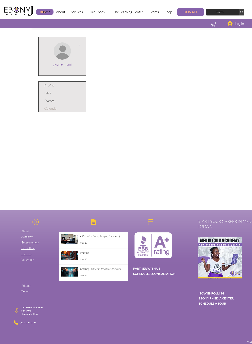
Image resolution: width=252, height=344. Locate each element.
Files (47, 93)
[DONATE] (190, 12)
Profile (49, 85)
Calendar (51, 108)
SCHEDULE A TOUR (213, 303)
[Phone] (15, 322)
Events (49, 101)
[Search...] (223, 12)
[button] (77, 12)
